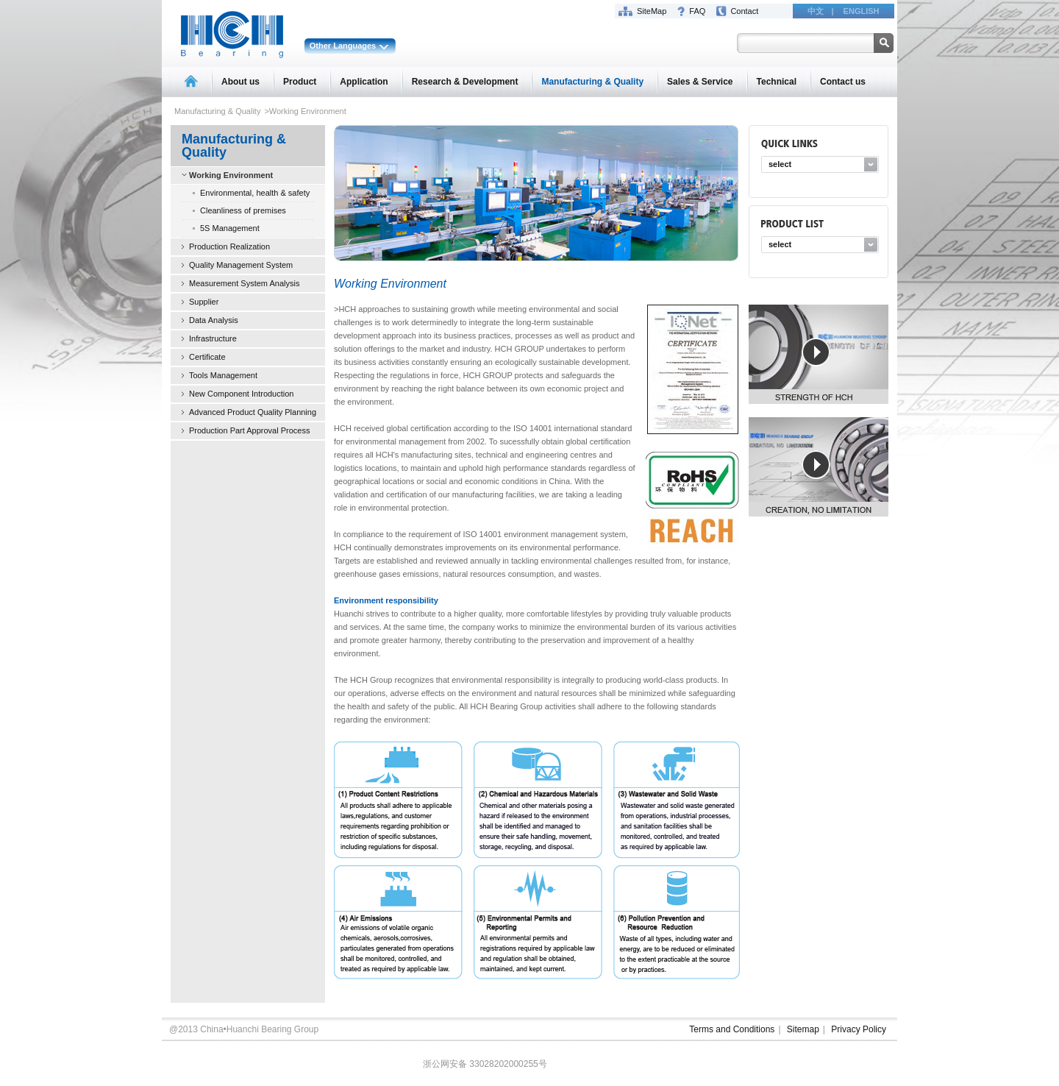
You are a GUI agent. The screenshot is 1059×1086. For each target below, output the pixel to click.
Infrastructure (213, 338)
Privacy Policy (858, 1029)
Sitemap (803, 1029)
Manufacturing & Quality (592, 82)
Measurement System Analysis (244, 283)
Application (364, 82)
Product (299, 82)
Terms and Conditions (731, 1029)
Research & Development (465, 82)
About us (240, 82)
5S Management (230, 228)
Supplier (203, 301)
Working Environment (231, 175)
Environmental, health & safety (255, 192)
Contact (744, 11)
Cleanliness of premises (243, 210)
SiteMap (651, 11)
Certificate (207, 356)
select (780, 164)
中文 (815, 11)
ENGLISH (862, 11)
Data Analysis (213, 320)
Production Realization (229, 246)
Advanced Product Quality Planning (252, 412)
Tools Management (223, 375)
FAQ (697, 11)
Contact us (843, 82)
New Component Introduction (241, 393)
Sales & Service (699, 82)
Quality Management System (241, 264)
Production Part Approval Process (249, 430)
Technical (776, 82)
